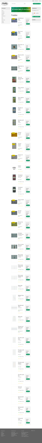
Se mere (2, 436)
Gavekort (3, 22)
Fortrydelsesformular (14, 435)
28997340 (25, 435)
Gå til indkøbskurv (35, 16)
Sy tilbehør (3, 13)
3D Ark (2, 10)
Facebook (33, 430)
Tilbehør (3, 21)
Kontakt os (12, 436)
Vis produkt (28, 60)
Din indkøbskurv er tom (37, 3)
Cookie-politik (13, 432)
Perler (2, 18)
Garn (2, 17)
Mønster (3, 14)
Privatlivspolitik (13, 434)
